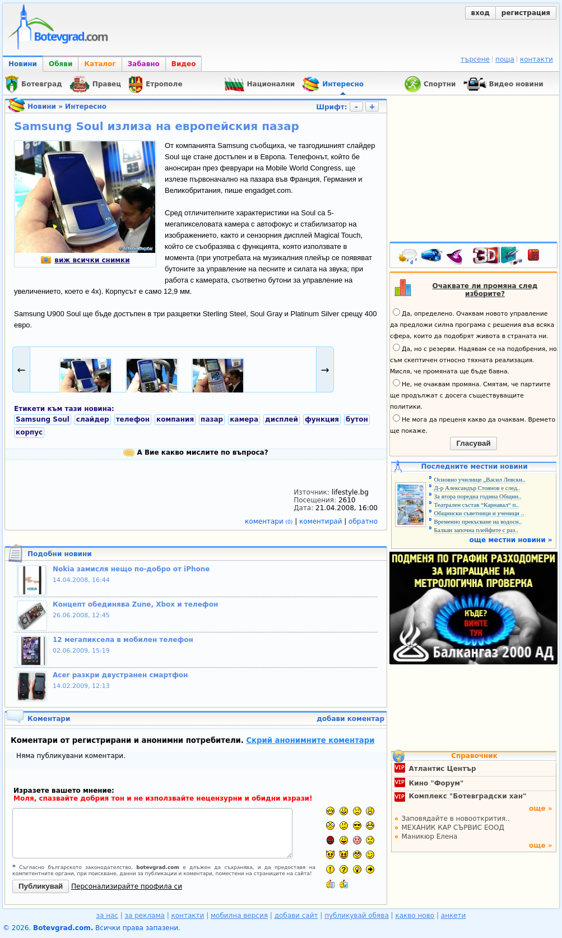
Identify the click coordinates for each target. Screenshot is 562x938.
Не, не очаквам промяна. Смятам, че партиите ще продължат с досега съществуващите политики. (470, 394)
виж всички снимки (84, 260)
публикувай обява (356, 915)
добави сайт (296, 915)
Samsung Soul (42, 419)
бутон (357, 419)
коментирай (321, 521)
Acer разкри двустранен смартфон (120, 675)
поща (504, 59)
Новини (22, 64)
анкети (453, 915)
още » (540, 808)
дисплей (281, 419)
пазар (212, 419)
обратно (363, 521)
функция (322, 419)
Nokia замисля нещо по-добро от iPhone (131, 569)
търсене (475, 59)
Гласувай (473, 443)
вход (480, 13)
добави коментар (350, 719)
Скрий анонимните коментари (310, 740)
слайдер (92, 419)
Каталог (99, 64)
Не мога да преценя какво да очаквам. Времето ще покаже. (472, 424)
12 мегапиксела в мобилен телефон (123, 640)
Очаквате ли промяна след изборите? (485, 290)
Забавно (144, 64)
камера (244, 419)
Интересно (85, 106)
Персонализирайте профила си (126, 886)
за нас (107, 915)
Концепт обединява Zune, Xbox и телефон (135, 604)
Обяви (60, 64)
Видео (183, 64)
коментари (270, 521)
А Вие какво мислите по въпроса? (195, 452)
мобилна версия (239, 915)
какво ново (414, 915)
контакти (536, 59)
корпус (29, 432)
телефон (133, 419)
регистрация (525, 13)
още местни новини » (511, 540)
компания (175, 419)
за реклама (145, 915)
